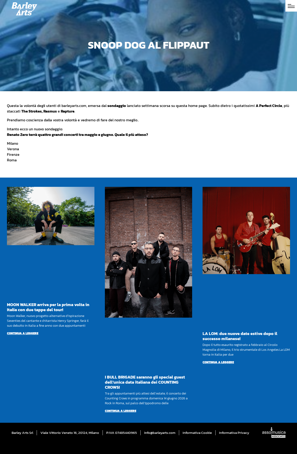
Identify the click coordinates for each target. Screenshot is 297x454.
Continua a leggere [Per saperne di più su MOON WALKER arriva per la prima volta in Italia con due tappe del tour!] (22, 333)
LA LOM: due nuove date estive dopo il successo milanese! (240, 336)
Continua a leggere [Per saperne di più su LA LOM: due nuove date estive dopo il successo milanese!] (218, 362)
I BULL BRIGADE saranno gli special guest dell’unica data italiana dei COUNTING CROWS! (145, 382)
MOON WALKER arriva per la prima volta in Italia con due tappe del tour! (48, 307)
